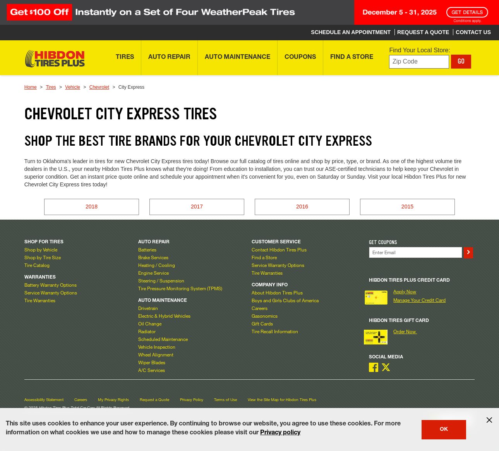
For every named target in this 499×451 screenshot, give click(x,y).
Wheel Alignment (155, 354)
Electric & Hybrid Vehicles (164, 316)
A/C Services (151, 370)
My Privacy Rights (113, 399)
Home (30, 87)
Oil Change (149, 323)
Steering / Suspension (161, 280)
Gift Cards (262, 323)
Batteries (147, 249)
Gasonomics (265, 316)
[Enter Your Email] (415, 252)
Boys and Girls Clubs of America (285, 300)
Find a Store (264, 257)
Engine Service (153, 273)
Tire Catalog (37, 265)
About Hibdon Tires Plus (277, 292)
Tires (51, 87)
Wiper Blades (151, 362)
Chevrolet (99, 87)
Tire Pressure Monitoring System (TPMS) (180, 288)
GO (461, 61)
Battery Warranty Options (50, 285)
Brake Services (153, 257)
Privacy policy (280, 433)
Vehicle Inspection (156, 347)
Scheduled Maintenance (163, 339)
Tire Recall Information (275, 331)
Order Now (405, 331)
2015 (407, 206)
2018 (92, 206)
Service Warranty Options (50, 292)
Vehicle (72, 87)
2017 (197, 206)
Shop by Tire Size (42, 257)
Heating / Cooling (156, 265)
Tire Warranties (39, 300)
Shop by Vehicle (40, 249)
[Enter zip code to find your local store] (419, 62)
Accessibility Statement (43, 399)
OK (444, 429)
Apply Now (404, 291)
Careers (260, 308)
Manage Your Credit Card (419, 300)
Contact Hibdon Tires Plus (279, 249)
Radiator (147, 331)
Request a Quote (154, 399)
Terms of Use (225, 399)
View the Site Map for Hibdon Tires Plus (282, 399)
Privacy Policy (191, 399)
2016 (302, 206)
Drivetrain (148, 308)
